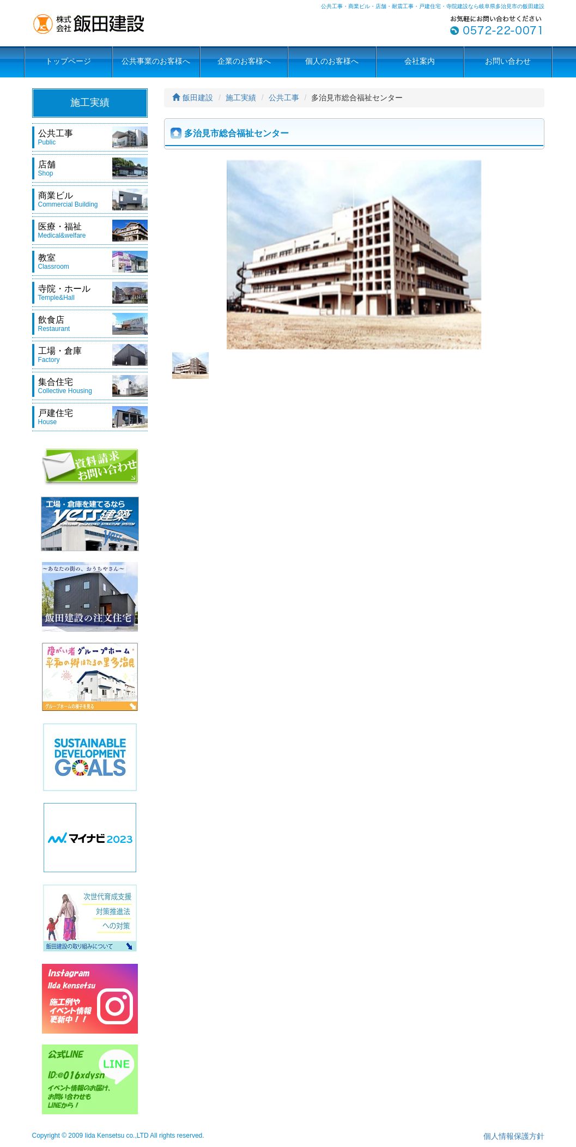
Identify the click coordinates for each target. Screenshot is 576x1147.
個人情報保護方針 (513, 1136)
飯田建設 (192, 97)
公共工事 (284, 97)
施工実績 (241, 97)
